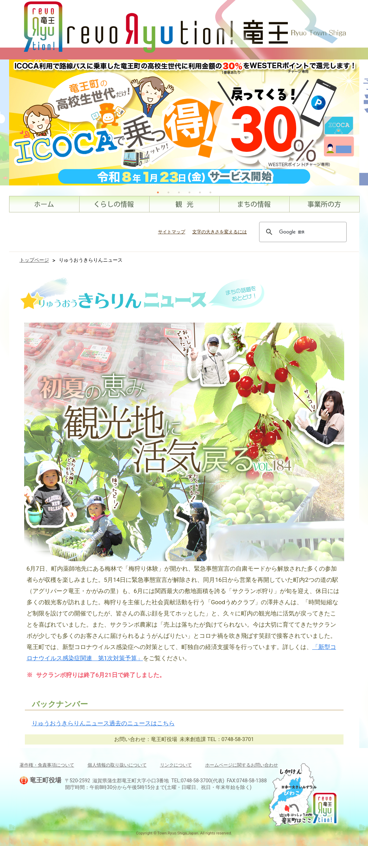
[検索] (302, 232)
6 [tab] (210, 192)
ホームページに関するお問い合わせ (241, 765)
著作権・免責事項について (47, 765)
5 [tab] (199, 192)
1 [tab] (157, 192)
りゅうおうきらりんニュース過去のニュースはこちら (103, 723)
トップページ (34, 260)
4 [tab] (189, 192)
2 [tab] (168, 192)
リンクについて (176, 765)
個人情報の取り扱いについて (117, 765)
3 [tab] (178, 192)
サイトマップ (171, 231)
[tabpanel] (184, 122)
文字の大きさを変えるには (219, 231)
